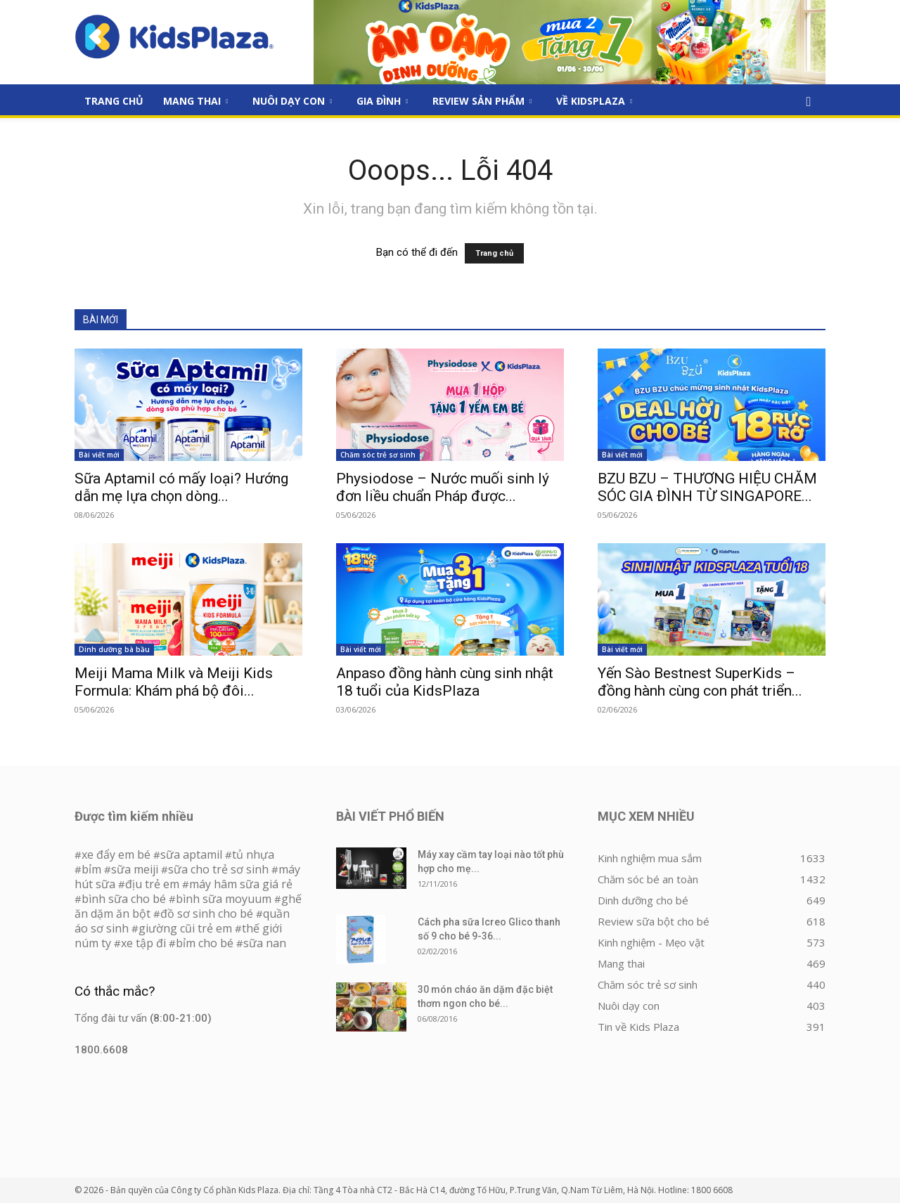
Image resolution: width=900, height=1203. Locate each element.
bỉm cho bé (204, 943)
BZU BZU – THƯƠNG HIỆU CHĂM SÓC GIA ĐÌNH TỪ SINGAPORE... (707, 487)
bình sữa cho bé (124, 898)
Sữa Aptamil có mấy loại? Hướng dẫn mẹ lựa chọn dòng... (181, 487)
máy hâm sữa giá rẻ (240, 884)
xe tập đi (143, 943)
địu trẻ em (152, 884)
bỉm (91, 869)
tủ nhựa (253, 854)
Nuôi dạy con (292, 101)
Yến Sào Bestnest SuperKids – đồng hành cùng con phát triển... (700, 682)
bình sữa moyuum (223, 898)
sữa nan (264, 943)
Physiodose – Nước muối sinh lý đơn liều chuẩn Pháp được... (442, 487)
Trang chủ (494, 253)
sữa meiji (134, 869)
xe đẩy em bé (117, 854)
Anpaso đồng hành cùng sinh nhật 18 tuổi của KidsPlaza (444, 682)
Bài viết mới (99, 455)
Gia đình (382, 101)
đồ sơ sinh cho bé (206, 913)
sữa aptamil (191, 854)
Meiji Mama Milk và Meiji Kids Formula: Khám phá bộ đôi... (174, 682)
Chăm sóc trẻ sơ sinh (378, 455)
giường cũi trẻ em (185, 928)
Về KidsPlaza (594, 101)
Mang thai (195, 101)
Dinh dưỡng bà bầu (114, 649)
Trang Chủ (113, 101)
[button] (808, 102)
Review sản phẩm (482, 101)
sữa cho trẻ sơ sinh (218, 869)
